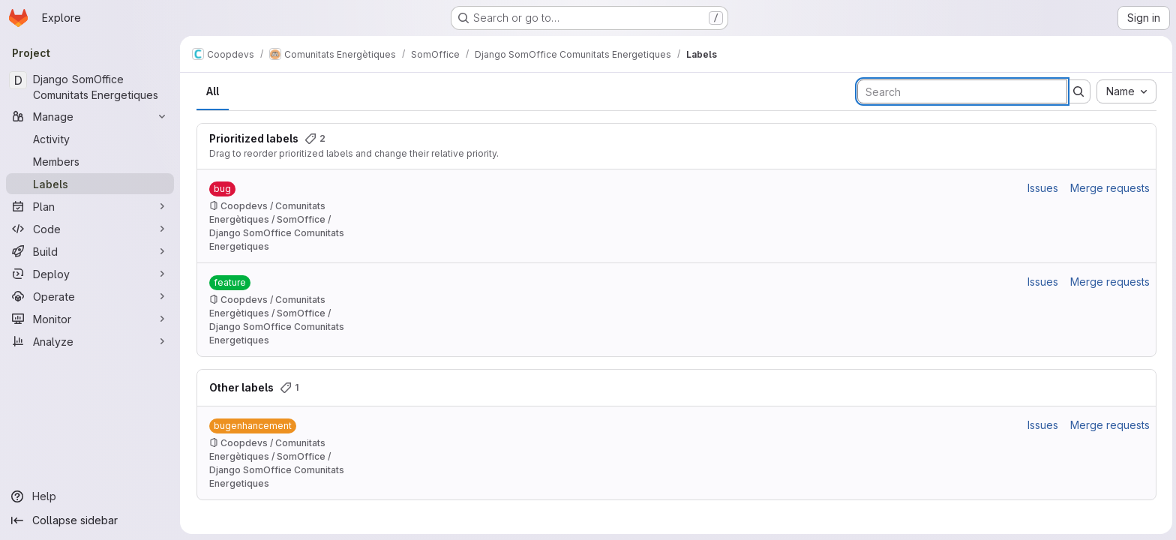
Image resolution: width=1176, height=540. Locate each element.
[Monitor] (90, 318)
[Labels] (90, 183)
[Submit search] (1077, 92)
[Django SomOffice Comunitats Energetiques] (90, 87)
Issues (1041, 188)
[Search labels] (961, 92)
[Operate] (90, 296)
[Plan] (90, 206)
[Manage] (90, 116)
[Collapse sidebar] (90, 520)
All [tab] (211, 91)
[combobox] (1125, 92)
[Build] (90, 251)
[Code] (90, 228)
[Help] (90, 496)
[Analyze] (90, 341)
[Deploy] (90, 273)
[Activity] (90, 138)
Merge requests (1108, 188)
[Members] (90, 161)
